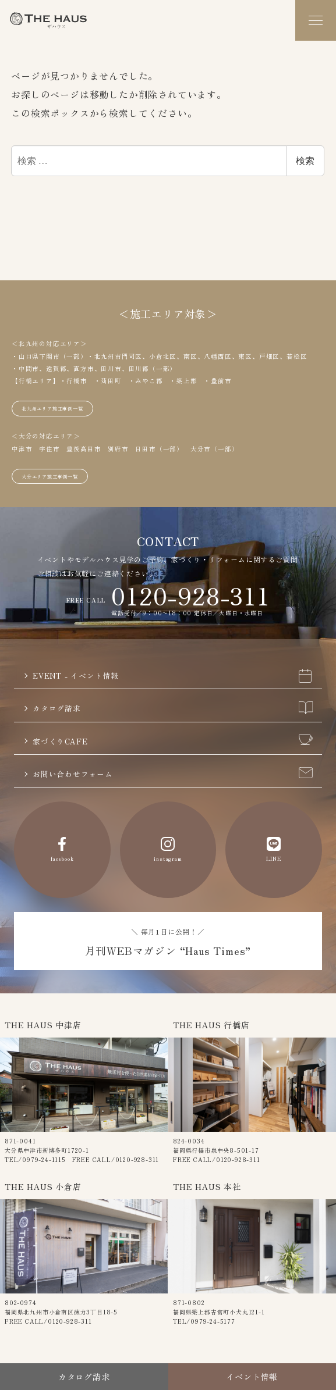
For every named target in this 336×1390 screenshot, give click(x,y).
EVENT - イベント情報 (173, 662)
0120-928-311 (190, 579)
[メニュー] (315, 20)
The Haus (48, 20)
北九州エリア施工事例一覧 (63, 388)
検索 (305, 161)
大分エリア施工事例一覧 (59, 459)
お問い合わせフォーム (173, 772)
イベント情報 (252, 1375)
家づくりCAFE (173, 735)
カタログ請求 (173, 698)
